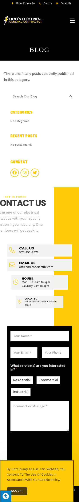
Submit (28, 454)
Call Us (47, 3)
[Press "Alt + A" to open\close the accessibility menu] (5, 496)
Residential (24, 383)
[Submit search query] (71, 97)
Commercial (47, 383)
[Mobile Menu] (72, 20)
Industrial (23, 393)
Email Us (65, 3)
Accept (17, 491)
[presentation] (40, 442)
